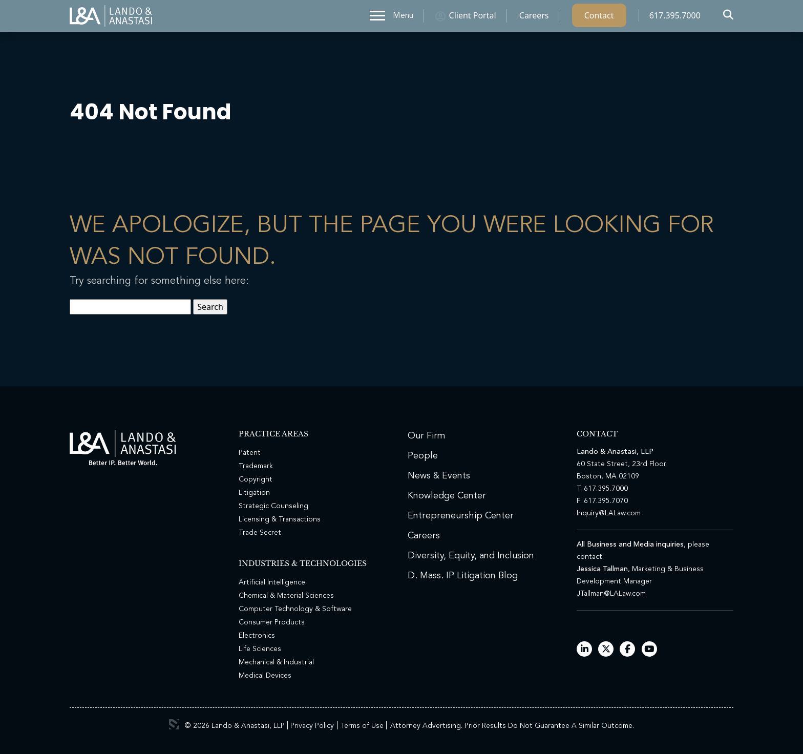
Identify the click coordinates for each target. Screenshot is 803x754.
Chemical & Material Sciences (286, 595)
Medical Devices (265, 675)
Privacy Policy (312, 725)
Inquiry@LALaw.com (609, 513)
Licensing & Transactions (280, 519)
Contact (599, 18)
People (423, 455)
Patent (250, 452)
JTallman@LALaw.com (611, 593)
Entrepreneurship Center (461, 515)
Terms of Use (362, 725)
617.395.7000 (675, 18)
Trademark (256, 466)
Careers (534, 18)
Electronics (257, 635)
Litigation (254, 492)
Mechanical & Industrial (276, 662)
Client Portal (472, 18)
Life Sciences (260, 649)
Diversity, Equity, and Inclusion (471, 555)
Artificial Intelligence (272, 582)
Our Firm (427, 436)
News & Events (439, 475)
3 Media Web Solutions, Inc (174, 724)
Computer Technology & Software (295, 609)
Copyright (255, 479)
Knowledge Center (447, 495)
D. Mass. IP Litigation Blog (463, 575)
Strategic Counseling (273, 506)
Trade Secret (260, 532)
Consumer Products (272, 622)
